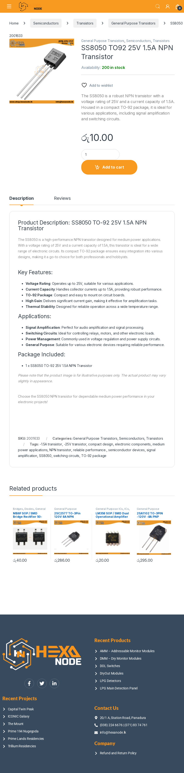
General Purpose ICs (29, 510)
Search (157, 6)
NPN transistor (60, 450)
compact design (100, 444)
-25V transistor (75, 444)
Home (13, 23)
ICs (126, 509)
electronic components (133, 444)
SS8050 (45, 456)
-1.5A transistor (51, 444)
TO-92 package (93, 456)
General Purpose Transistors (133, 23)
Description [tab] (21, 198)
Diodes (29, 509)
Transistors (84, 23)
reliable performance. (89, 450)
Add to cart (113, 167)
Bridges (18, 509)
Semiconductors (45, 23)
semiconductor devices (126, 450)
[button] (70, 44)
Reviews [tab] (62, 198)
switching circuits (66, 456)
